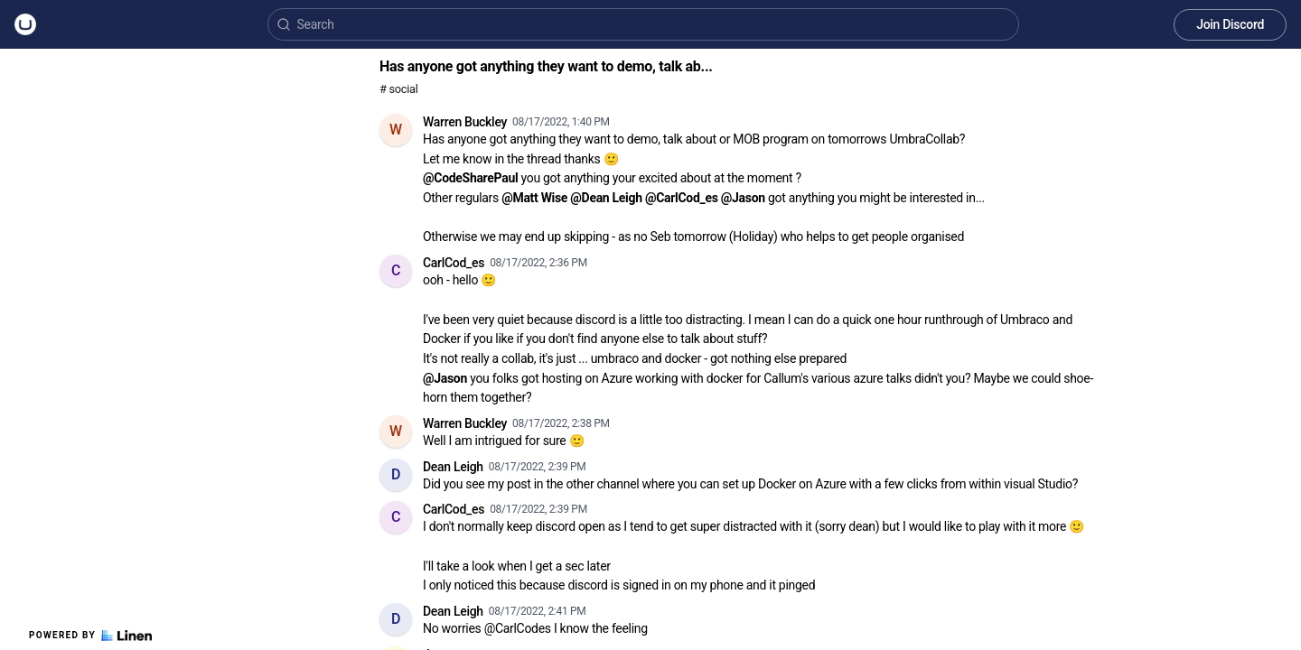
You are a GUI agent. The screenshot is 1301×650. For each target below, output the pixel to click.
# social (398, 89)
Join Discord (1230, 24)
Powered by (90, 635)
